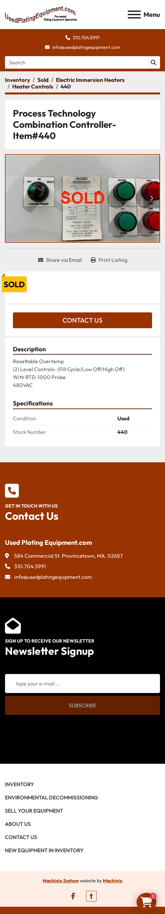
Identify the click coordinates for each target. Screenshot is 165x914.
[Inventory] (17, 79)
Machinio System (61, 881)
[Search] (76, 62)
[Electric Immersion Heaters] (90, 79)
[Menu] (134, 14)
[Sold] (43, 79)
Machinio (112, 881)
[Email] (82, 683)
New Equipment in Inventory (44, 850)
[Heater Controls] (32, 86)
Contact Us (82, 320)
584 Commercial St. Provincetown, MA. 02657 (68, 555)
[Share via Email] (60, 260)
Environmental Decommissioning (51, 797)
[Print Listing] (109, 260)
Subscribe (82, 705)
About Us (18, 824)
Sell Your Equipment (34, 810)
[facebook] (73, 896)
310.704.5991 (86, 38)
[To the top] (91, 896)
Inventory (19, 784)
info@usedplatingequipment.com (86, 47)
